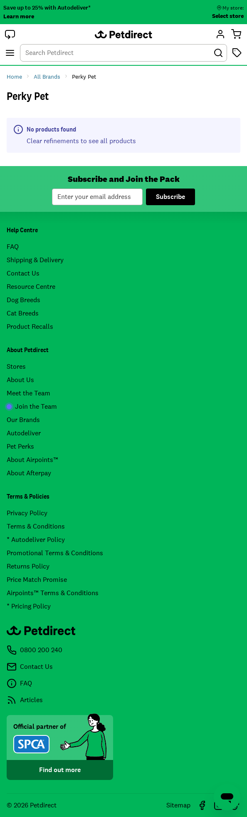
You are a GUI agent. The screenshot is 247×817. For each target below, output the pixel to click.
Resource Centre (31, 286)
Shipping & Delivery (35, 260)
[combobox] (123, 53)
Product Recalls (30, 326)
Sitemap (178, 805)
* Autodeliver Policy (36, 539)
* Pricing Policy (29, 606)
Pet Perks (20, 446)
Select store (228, 16)
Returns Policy (28, 566)
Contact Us (23, 273)
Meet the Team (28, 393)
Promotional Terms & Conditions (55, 553)
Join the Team (32, 406)
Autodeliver (24, 433)
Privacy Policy (27, 513)
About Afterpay (29, 473)
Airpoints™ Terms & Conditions (53, 593)
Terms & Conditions (36, 526)
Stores (16, 366)
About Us (20, 379)
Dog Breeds (23, 300)
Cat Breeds (23, 313)
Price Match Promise (37, 579)
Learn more (18, 16)
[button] (10, 34)
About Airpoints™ (32, 459)
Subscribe (170, 196)
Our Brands (23, 419)
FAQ (13, 246)
